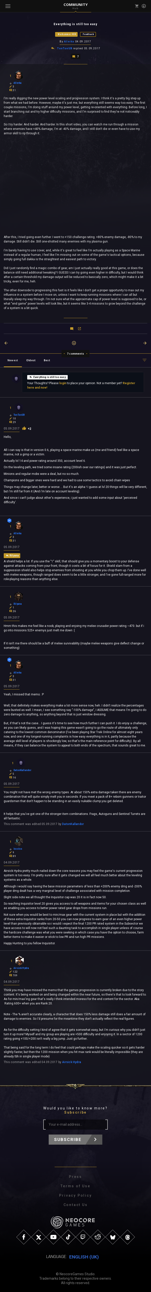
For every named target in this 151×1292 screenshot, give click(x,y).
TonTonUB (64, 48)
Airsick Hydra (71, 1062)
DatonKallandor (73, 824)
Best (47, 360)
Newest (12, 360)
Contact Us (76, 1204)
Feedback (88, 34)
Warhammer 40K (67, 34)
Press (75, 1176)
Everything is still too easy (47, 376)
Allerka (69, 41)
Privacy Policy (75, 1195)
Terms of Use (75, 1186)
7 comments (75, 353)
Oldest (31, 360)
